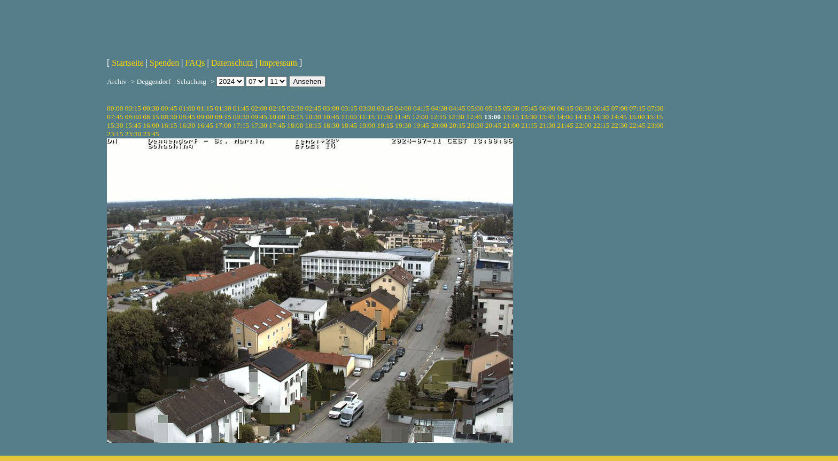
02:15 (277, 108)
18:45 (349, 125)
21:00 (511, 125)
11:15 (367, 117)
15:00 (637, 117)
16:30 (187, 125)
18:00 (295, 125)
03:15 (349, 108)
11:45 (402, 117)
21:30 (547, 125)
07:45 (115, 117)
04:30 (439, 108)
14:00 (564, 117)
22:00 (583, 125)
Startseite (128, 62)
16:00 (151, 125)
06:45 (601, 108)
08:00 (133, 117)
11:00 (349, 117)
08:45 (187, 117)
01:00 (187, 108)
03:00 (331, 108)
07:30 (655, 108)
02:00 (259, 108)
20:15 (457, 125)
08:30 (169, 117)
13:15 (510, 117)
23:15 (115, 134)
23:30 (133, 134)
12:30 (456, 117)
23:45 (151, 134)
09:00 (205, 117)
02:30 (295, 108)
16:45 (205, 125)
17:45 (277, 125)
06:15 (565, 108)
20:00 (439, 125)
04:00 (403, 108)
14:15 (583, 117)
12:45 (474, 117)
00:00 (115, 108)
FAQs (195, 62)
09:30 (241, 117)
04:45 (457, 108)
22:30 (619, 125)
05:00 (475, 108)
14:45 (619, 117)
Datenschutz (232, 62)
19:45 (421, 125)
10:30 (313, 117)
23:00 (655, 125)
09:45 (259, 117)
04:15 (421, 108)
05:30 (511, 108)
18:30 (331, 125)
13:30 (529, 117)
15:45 (133, 125)
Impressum (278, 62)
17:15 (241, 125)
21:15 (529, 125)
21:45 (565, 125)
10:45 (331, 117)
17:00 (223, 125)
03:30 (367, 108)
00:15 (133, 108)
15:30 (115, 125)
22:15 (601, 125)
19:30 (403, 125)
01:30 (223, 108)
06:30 (583, 108)
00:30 (151, 108)
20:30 (475, 125)
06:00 (547, 108)
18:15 (313, 125)
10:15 (295, 117)
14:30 (601, 117)
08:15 (151, 117)
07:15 (637, 108)
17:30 (259, 125)
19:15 (385, 125)
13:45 (547, 117)
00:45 (169, 108)
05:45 (529, 108)
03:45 (385, 108)
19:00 (367, 125)
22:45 (637, 125)
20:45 (493, 125)
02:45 (313, 108)
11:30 (385, 117)
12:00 (420, 117)
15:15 (655, 117)
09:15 (223, 117)
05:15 (493, 108)
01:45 (241, 108)
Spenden (164, 62)
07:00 (619, 108)
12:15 (438, 117)
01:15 (205, 108)
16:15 (169, 125)
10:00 (277, 117)
